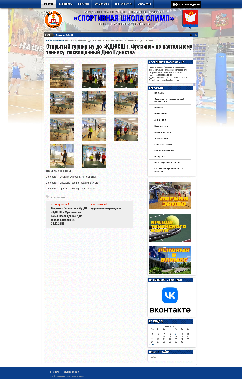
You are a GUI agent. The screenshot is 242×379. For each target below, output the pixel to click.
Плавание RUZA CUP (65, 33)
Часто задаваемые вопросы (168, 163)
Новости (48, 3)
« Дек (151, 344)
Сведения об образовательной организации (169, 100)
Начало (50, 40)
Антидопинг (160, 120)
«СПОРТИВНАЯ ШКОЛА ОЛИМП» (123, 18)
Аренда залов (102, 3)
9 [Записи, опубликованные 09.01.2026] (175, 334)
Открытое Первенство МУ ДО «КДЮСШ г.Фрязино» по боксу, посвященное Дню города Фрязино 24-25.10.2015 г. (69, 216)
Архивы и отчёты (162, 132)
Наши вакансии (71, 371)
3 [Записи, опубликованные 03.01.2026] (181, 331)
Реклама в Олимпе (163, 144)
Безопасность (161, 126)
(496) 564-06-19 (144, 3)
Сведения (48, 12)
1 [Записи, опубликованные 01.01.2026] (170, 331)
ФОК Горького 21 (123, 3)
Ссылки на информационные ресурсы (168, 170)
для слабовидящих (186, 4)
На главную (160, 93)
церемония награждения (106, 208)
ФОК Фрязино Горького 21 (167, 150)
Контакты (83, 3)
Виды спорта (65, 3)
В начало (54, 371)
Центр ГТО (159, 156)
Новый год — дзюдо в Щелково (70, 36)
